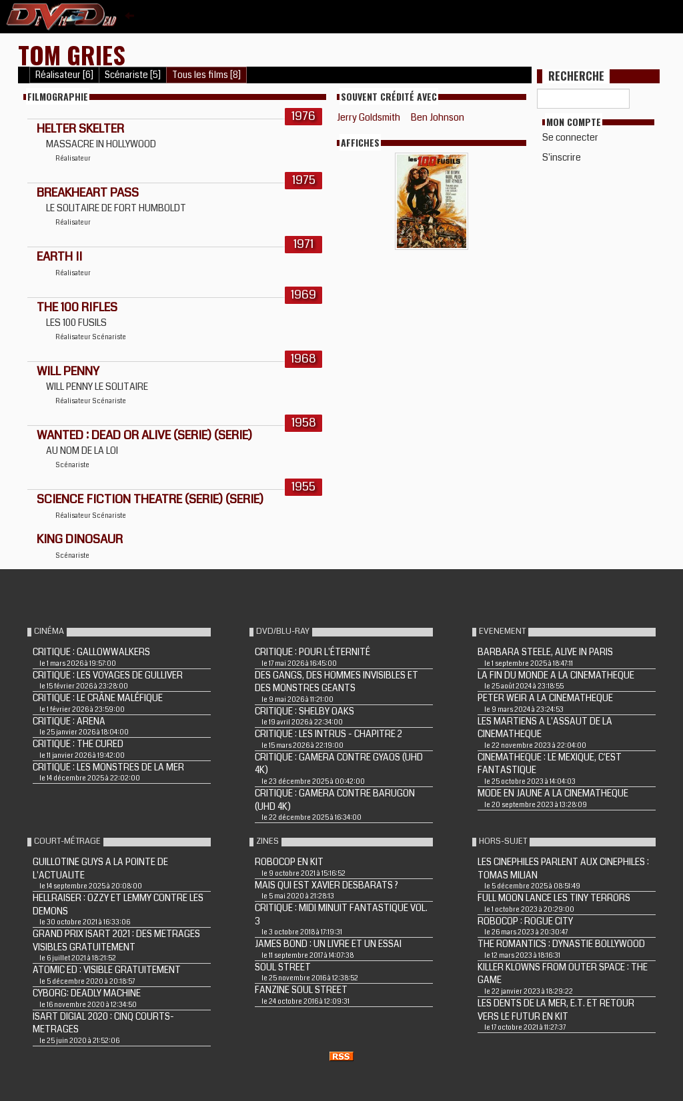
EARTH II (59, 256)
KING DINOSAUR (80, 539)
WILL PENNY (68, 371)
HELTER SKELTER (80, 128)
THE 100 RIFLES (77, 307)
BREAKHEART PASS (88, 192)
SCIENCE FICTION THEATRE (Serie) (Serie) (150, 499)
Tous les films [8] (206, 75)
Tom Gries (71, 54)
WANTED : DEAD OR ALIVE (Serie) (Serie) (144, 435)
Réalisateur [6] (64, 75)
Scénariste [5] (133, 75)
